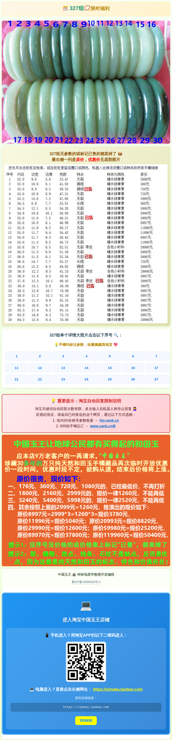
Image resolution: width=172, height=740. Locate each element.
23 (45, 378)
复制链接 (86, 719)
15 (78, 367)
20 (159, 367)
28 (127, 378)
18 (127, 367)
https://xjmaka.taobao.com (118, 688)
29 (143, 378)
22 (29, 378)
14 (62, 367)
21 (13, 378)
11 (13, 367)
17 (110, 367)
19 (143, 367)
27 (110, 378)
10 (159, 356)
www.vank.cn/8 (103, 425)
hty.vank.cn (109, 419)
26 (94, 378)
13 (45, 367)
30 (159, 378)
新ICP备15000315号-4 (86, 580)
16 (94, 367)
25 (78, 378)
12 (29, 367)
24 (62, 378)
